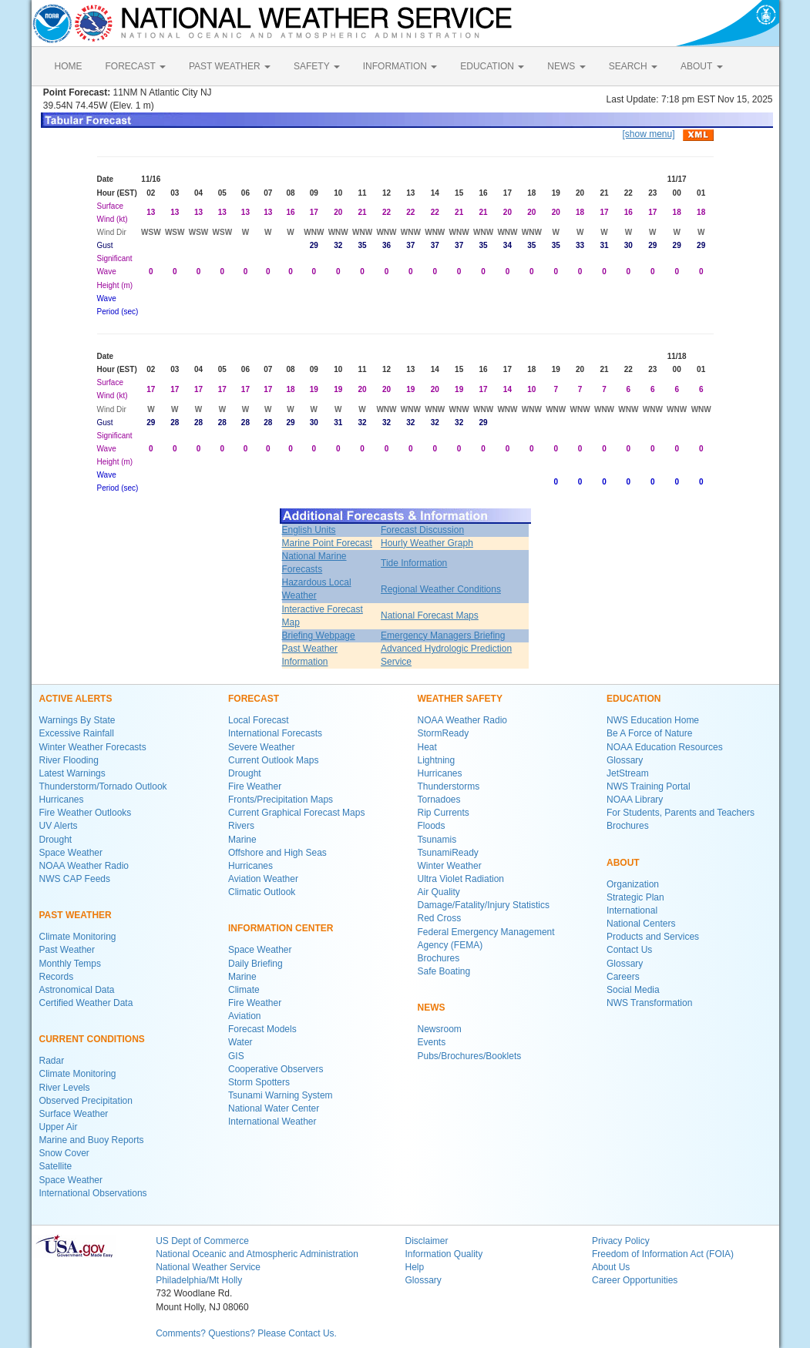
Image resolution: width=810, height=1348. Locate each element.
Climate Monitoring (77, 936)
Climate (244, 989)
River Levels (64, 1087)
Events (432, 1042)
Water (240, 1042)
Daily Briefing (255, 963)
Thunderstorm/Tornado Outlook (103, 786)
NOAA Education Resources (665, 747)
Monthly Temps (70, 963)
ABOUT (701, 66)
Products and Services (653, 936)
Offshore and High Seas (277, 852)
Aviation (244, 1016)
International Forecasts (275, 733)
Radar (52, 1060)
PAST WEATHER (230, 66)
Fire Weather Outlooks (85, 812)
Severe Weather (261, 747)
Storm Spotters (259, 1082)
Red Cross (440, 918)
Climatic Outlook (261, 892)
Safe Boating (444, 971)
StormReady (443, 733)
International (632, 910)
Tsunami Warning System (280, 1095)
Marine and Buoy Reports (91, 1140)
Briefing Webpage (318, 635)
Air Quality (439, 892)
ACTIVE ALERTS (76, 698)
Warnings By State (77, 720)
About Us (611, 1267)
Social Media (633, 989)
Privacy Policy (621, 1241)
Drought (55, 839)
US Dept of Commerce (202, 1241)
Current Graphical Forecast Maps (296, 812)
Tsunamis (437, 839)
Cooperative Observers (275, 1069)
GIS (236, 1056)
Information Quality (443, 1254)
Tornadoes (439, 799)
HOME (68, 66)
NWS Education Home (653, 720)
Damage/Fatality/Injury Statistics (484, 905)
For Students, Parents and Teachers (681, 812)
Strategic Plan (635, 897)
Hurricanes (61, 799)
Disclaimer (426, 1241)
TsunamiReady (448, 852)
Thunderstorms (449, 786)
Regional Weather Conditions (441, 589)
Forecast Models (262, 1029)
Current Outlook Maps (273, 760)
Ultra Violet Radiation (461, 879)
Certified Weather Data (86, 1003)
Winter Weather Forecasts (92, 747)
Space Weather (71, 852)
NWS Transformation (649, 1003)
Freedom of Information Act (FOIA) (663, 1254)
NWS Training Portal (649, 786)
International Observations (93, 1193)
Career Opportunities (634, 1280)
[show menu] (648, 134)
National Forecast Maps (430, 615)
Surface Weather (74, 1113)
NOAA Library (635, 799)
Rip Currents (443, 812)
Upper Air (58, 1127)
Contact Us (629, 949)
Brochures (439, 958)
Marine (242, 839)
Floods (431, 825)
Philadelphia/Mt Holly (199, 1280)
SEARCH (633, 66)
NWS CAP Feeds (74, 879)
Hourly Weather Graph (427, 543)
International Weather (272, 1121)
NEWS (566, 66)
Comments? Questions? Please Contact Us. (246, 1333)
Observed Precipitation (86, 1100)
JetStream (628, 773)
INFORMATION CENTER (280, 928)
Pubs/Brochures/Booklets (470, 1056)
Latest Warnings (72, 773)
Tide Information (414, 563)
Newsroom (440, 1029)
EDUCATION (492, 66)
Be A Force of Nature (649, 733)
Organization (633, 884)
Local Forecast (258, 720)
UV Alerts (58, 825)
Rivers (241, 825)
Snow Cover (64, 1153)
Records (56, 976)
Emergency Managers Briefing (443, 635)
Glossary (625, 760)
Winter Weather (450, 865)
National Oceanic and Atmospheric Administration (257, 1254)
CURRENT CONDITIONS (92, 1039)
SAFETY (317, 66)
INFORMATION (400, 66)
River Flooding (69, 760)
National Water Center (273, 1108)
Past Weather (67, 949)
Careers (623, 976)
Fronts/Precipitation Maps (280, 799)
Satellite (55, 1166)
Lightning (436, 760)
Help (414, 1267)
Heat (427, 747)
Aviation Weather (263, 879)
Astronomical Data (77, 989)
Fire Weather (254, 786)
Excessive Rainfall (76, 733)
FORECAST (136, 66)
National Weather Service (208, 1267)
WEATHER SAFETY (460, 698)
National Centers (641, 923)
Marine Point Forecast (327, 543)
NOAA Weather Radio (84, 865)
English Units (309, 530)
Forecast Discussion (422, 530)
